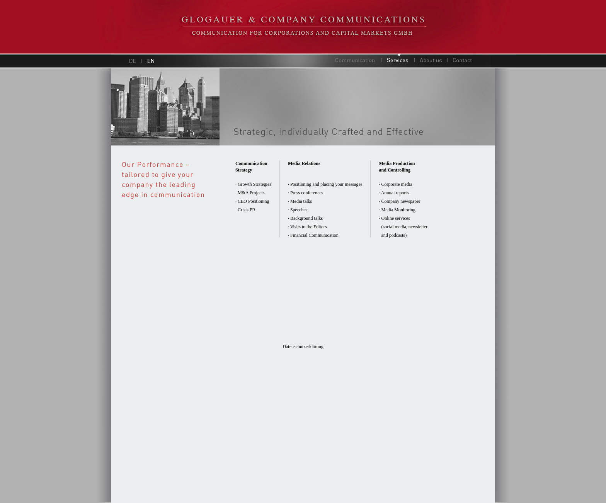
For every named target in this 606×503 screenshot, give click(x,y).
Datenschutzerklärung (303, 346)
